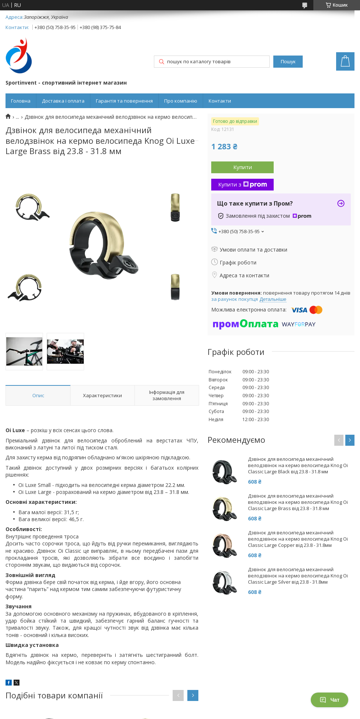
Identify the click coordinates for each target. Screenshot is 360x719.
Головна (20, 100)
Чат (329, 700)
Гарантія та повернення (124, 100)
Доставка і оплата (63, 100)
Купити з (242, 184)
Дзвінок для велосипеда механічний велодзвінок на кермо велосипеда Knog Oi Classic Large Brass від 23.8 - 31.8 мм (298, 502)
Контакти (220, 100)
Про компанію (180, 100)
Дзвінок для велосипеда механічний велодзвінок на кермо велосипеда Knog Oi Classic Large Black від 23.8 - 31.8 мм (298, 465)
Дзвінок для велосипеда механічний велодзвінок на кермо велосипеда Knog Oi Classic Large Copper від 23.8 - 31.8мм (298, 539)
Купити (242, 167)
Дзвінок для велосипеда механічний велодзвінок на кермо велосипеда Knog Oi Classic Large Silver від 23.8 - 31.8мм (298, 575)
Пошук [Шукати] (288, 61)
